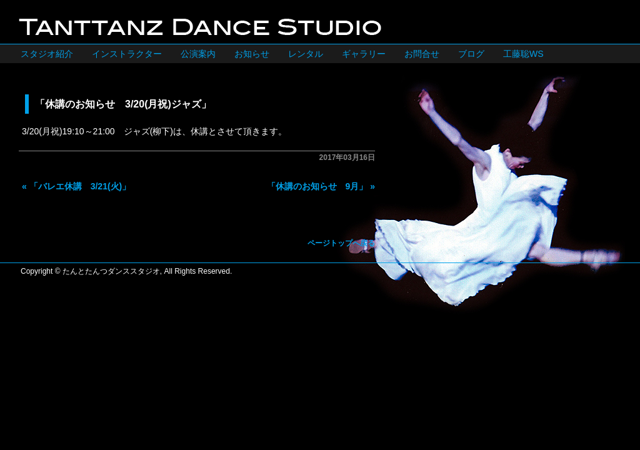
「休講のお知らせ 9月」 (317, 186)
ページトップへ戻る (341, 243)
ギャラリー (364, 54)
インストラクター (127, 54)
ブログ (471, 54)
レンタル (305, 54)
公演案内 (198, 54)
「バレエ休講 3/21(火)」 (80, 186)
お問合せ (421, 54)
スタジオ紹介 (47, 54)
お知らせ (251, 54)
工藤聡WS (523, 54)
